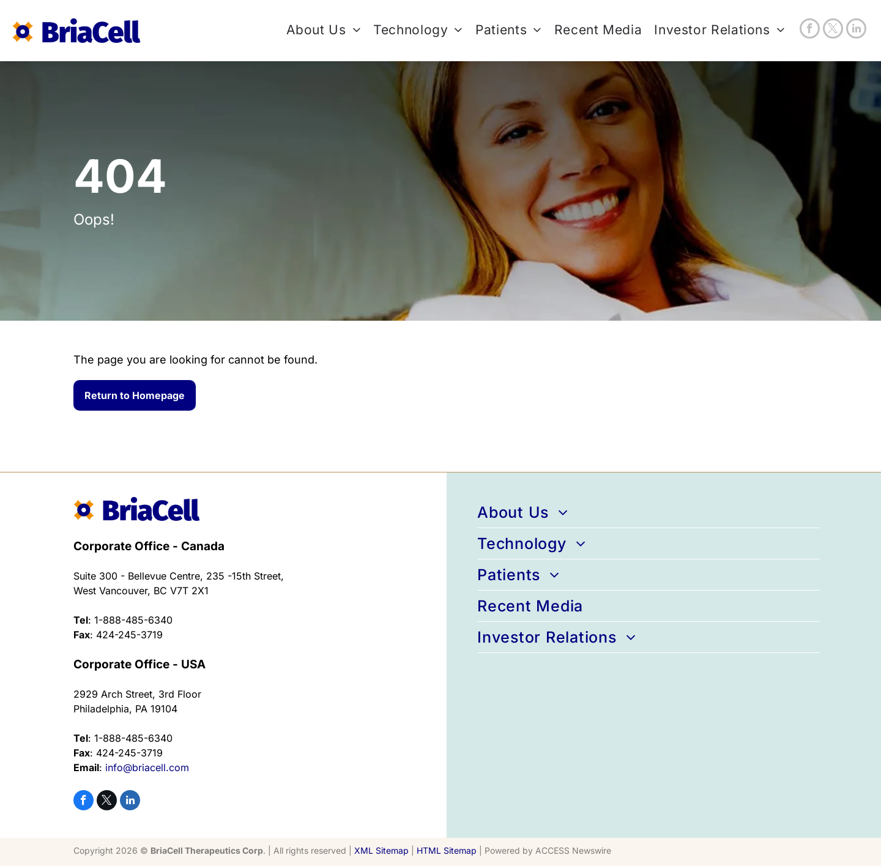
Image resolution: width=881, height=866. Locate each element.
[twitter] (833, 30)
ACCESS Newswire (573, 850)
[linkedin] (856, 30)
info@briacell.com (147, 767)
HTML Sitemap (447, 850)
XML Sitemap (381, 850)
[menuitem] (317, 30)
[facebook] (810, 30)
